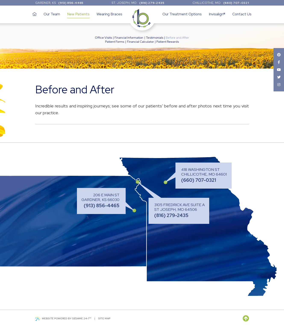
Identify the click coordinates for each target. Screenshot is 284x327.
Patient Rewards (167, 42)
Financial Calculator (140, 42)
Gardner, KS (45, 3)
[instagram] (278, 84)
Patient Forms (114, 42)
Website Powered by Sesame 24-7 (63, 319)
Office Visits (103, 38)
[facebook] (278, 62)
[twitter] (278, 77)
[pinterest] (278, 55)
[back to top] (246, 318)
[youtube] (278, 69)
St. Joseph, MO (124, 3)
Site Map (104, 318)
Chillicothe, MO (207, 3)
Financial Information (129, 38)
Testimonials (154, 38)
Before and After (177, 38)
